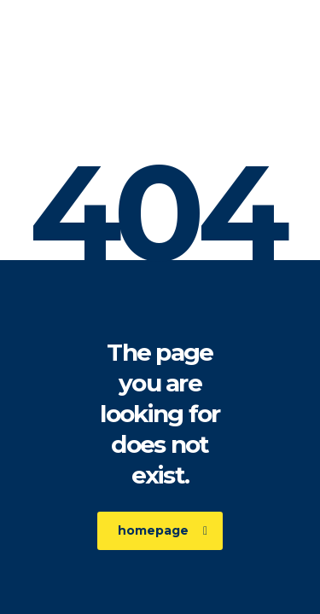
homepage (162, 530)
